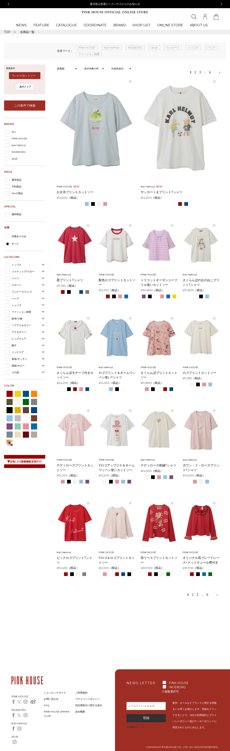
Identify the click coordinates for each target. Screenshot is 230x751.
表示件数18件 (91, 68)
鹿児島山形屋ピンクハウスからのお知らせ (115, 4)
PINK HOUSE (19, 138)
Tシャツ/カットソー (24, 75)
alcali (15, 158)
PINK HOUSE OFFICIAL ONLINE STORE (115, 12)
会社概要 (80, 711)
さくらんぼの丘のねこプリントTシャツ (201, 282)
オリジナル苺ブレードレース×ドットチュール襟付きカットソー (201, 560)
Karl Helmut (19, 145)
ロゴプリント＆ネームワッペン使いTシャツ (117, 375)
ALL (14, 131)
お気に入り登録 (130, 81)
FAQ (46, 705)
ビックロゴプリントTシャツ (74, 560)
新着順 (60, 68)
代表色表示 (117, 68)
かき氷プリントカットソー (75, 192)
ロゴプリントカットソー (199, 373)
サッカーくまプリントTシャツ (161, 192)
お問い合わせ (51, 698)
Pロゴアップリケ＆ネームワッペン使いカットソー (117, 467)
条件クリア (25, 86)
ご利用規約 (81, 692)
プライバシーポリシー (87, 698)
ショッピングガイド (55, 692)
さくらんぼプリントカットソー (159, 375)
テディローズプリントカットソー (75, 467)
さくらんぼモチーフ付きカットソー (75, 375)
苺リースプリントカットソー (159, 560)
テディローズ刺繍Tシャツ (158, 465)
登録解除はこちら (135, 727)
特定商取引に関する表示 (88, 705)
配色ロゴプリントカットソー (117, 282)
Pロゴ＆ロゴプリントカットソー (117, 560)
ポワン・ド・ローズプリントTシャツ (201, 467)
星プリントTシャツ (70, 280)
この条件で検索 (24, 105)
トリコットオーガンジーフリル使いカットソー (159, 282)
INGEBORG (19, 151)
